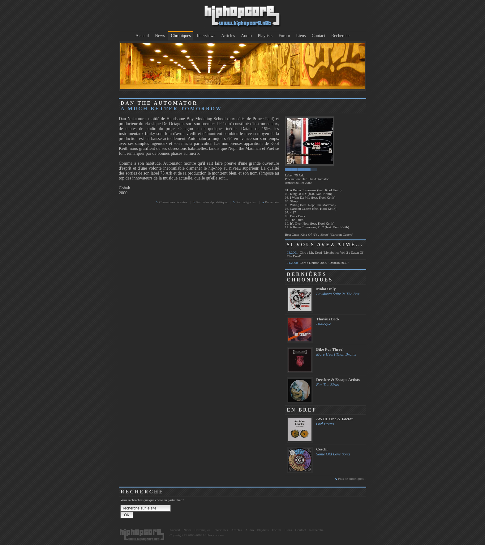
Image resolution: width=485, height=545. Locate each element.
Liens (301, 35)
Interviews (206, 35)
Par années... (273, 202)
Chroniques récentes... (174, 202)
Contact (318, 35)
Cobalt (124, 188)
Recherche (340, 35)
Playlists (265, 35)
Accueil (142, 35)
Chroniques (181, 35)
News (160, 35)
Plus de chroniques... (352, 478)
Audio (246, 35)
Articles (228, 35)
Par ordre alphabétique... (213, 202)
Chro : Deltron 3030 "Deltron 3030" (318, 262)
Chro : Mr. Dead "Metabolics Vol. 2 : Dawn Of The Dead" (325, 254)
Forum (284, 35)
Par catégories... (247, 202)
